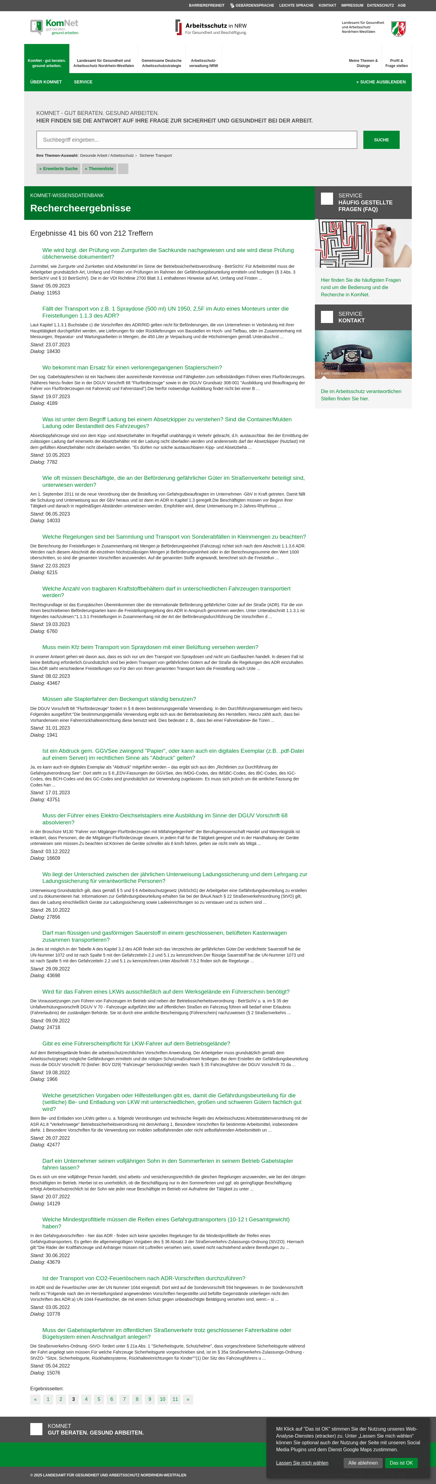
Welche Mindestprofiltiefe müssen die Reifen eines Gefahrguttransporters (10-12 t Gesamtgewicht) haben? (166, 1222)
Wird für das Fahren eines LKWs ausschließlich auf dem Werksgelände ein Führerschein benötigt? (166, 991)
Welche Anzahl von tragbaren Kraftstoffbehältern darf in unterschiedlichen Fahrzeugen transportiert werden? (166, 591)
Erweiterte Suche (60, 168)
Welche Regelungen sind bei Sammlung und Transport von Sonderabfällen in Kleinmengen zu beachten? (174, 536)
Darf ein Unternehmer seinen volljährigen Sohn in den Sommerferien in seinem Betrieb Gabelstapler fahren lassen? (167, 1164)
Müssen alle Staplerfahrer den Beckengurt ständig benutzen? (119, 699)
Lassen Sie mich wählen (302, 1462)
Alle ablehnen (363, 1462)
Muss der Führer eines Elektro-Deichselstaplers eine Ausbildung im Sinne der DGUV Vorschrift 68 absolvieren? (165, 818)
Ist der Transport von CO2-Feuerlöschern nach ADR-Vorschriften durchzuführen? (144, 1278)
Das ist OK (401, 1462)
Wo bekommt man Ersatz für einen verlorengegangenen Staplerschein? (132, 367)
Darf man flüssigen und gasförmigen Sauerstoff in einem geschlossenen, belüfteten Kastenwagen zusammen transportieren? (164, 936)
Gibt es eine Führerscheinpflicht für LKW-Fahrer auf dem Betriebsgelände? (136, 1043)
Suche (383, 82)
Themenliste (101, 168)
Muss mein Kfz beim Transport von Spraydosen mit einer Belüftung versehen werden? (150, 647)
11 (175, 1399)
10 (162, 1399)
